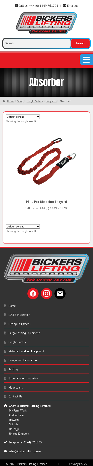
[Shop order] (23, 115)
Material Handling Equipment (26, 349)
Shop (20, 99)
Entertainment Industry (23, 376)
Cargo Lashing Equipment (24, 331)
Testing (13, 367)
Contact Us (15, 394)
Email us (70, 6)
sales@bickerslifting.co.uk (25, 449)
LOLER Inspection (19, 313)
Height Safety (35, 99)
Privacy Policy (78, 462)
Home (10, 99)
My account (16, 385)
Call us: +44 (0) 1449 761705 (36, 6)
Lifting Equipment (20, 322)
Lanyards (51, 99)
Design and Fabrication (23, 358)
